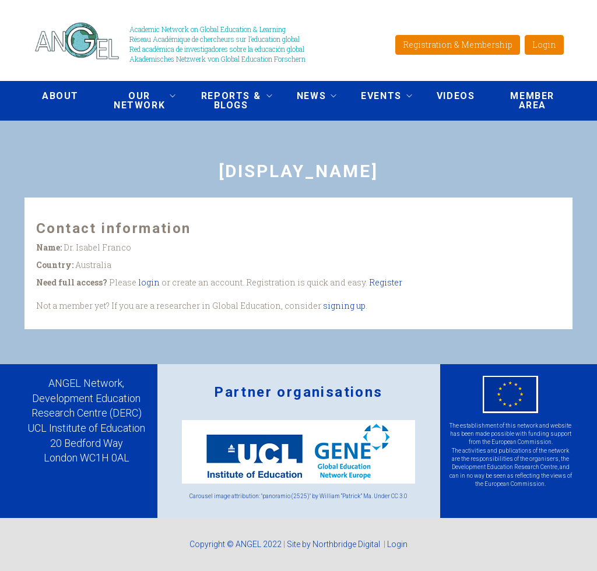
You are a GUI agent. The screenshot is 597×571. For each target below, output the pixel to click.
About (60, 95)
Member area (532, 100)
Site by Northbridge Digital (334, 544)
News (307, 97)
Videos (456, 95)
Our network (135, 100)
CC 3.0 (399, 496)
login (149, 282)
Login (544, 44)
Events (377, 97)
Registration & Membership (457, 44)
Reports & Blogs (227, 100)
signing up (344, 305)
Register (385, 282)
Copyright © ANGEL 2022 (235, 544)
